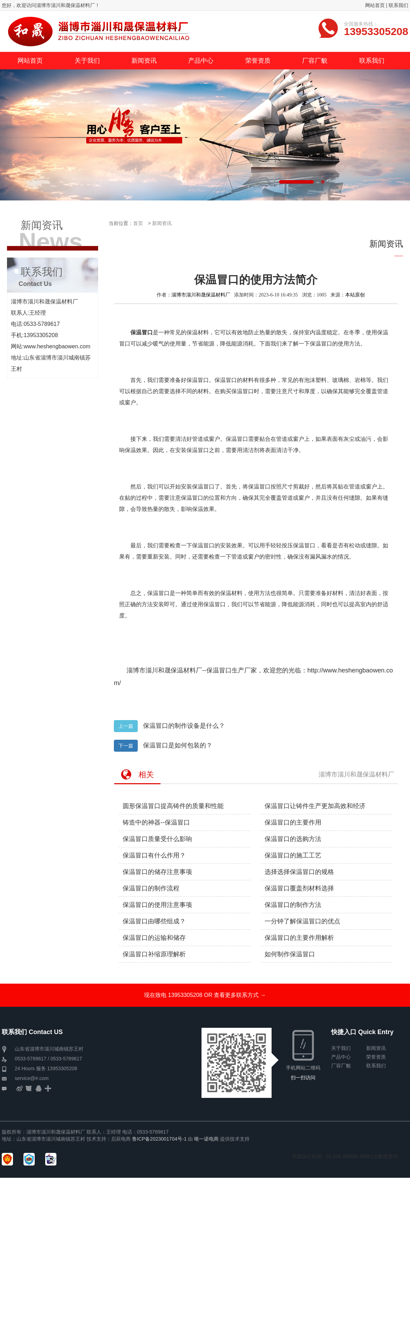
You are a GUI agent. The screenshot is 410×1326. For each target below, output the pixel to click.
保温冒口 (219, 670)
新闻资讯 (162, 223)
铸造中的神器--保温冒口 (156, 822)
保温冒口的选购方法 (293, 838)
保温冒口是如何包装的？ (177, 745)
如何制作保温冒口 (290, 954)
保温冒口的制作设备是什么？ (184, 725)
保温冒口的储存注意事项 (157, 871)
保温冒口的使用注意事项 (157, 904)
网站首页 (375, 5)
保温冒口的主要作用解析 (299, 937)
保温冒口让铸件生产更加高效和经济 (315, 805)
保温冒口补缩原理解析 (154, 954)
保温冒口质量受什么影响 (157, 838)
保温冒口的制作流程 (151, 888)
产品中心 (341, 1057)
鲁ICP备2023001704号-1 (159, 1139)
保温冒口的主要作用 (293, 822)
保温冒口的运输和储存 (154, 937)
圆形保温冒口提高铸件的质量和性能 (173, 805)
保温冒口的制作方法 (293, 904)
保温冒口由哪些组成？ (154, 921)
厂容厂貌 (341, 1065)
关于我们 (341, 1048)
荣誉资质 (376, 1057)
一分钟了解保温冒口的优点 (302, 921)
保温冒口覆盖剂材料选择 (299, 888)
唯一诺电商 (206, 1139)
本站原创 (355, 295)
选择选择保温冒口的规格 (299, 871)
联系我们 (398, 5)
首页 (138, 223)
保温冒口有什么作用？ (154, 855)
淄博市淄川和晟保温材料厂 (200, 295)
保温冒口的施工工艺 (293, 855)
